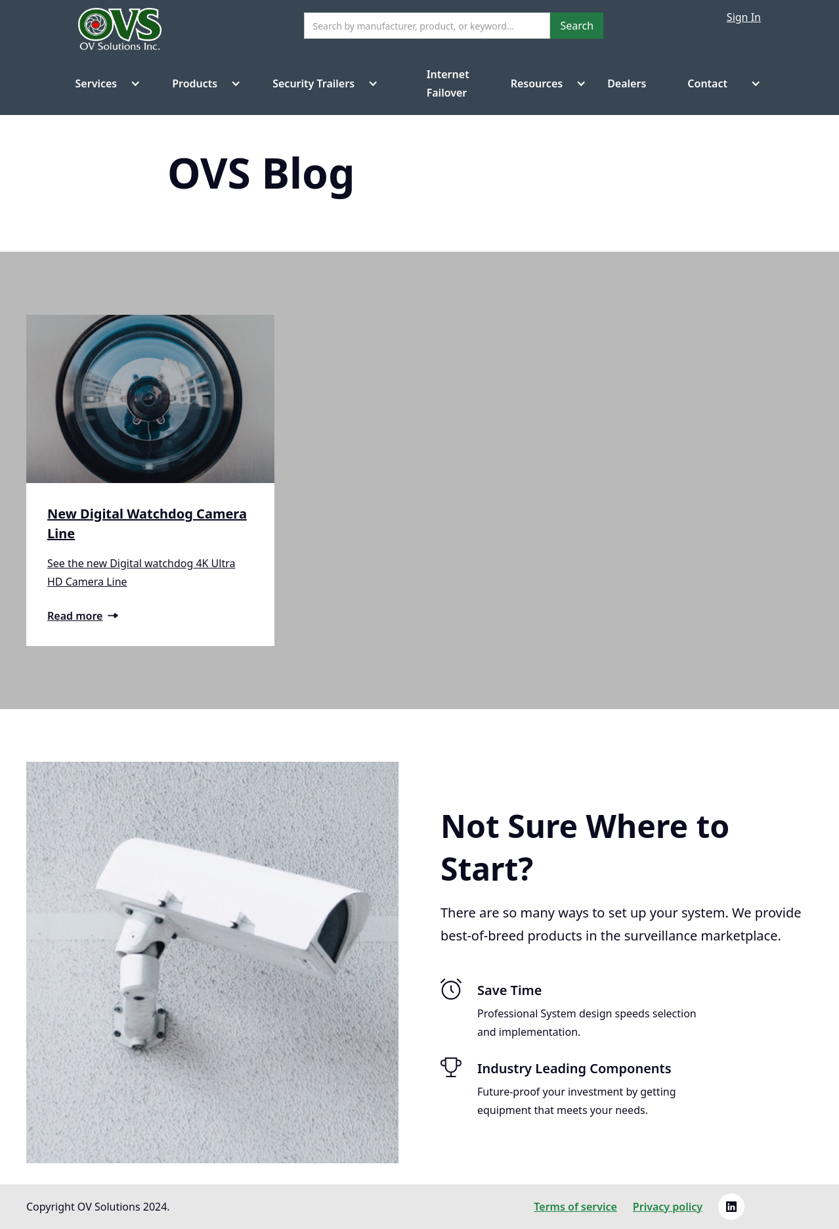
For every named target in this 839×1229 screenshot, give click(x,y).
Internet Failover (434, 83)
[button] (103, 83)
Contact (707, 83)
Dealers (626, 83)
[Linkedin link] (731, 1207)
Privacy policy (667, 1206)
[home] (119, 34)
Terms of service (575, 1206)
